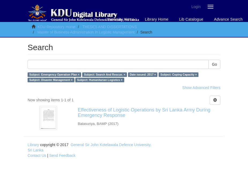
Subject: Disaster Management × (51, 79)
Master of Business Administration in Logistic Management (86, 32)
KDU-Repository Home (56, 27)
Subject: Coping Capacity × (178, 74)
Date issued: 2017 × (143, 74)
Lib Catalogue (191, 19)
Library (33, 145)
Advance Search (228, 19)
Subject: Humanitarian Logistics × (100, 79)
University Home (120, 19)
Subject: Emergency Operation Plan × (54, 74)
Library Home (156, 19)
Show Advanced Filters (201, 88)
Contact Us (37, 155)
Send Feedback (62, 155)
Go (214, 64)
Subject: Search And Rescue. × (104, 74)
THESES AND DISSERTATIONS (109, 27)
